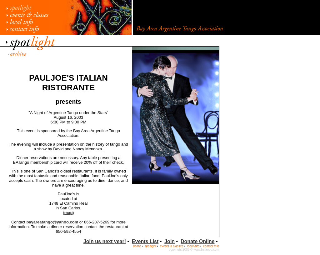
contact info (211, 246)
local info (193, 246)
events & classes (171, 246)
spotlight (150, 246)
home (137, 246)
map (68, 212)
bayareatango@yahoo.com (52, 222)
